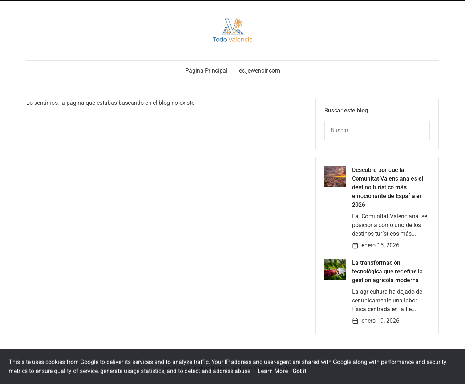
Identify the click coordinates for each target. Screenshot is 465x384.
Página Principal (206, 70)
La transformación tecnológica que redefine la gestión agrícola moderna (387, 271)
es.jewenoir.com (259, 70)
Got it (299, 373)
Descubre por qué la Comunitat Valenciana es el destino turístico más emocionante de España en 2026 (387, 187)
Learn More (273, 373)
